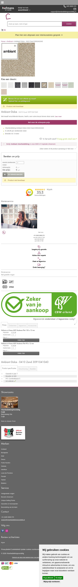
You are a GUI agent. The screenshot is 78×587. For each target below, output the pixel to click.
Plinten (4, 325)
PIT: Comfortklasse (12, 379)
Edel (2, 456)
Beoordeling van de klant (9, 507)
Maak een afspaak (6, 421)
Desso (3, 459)
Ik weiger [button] (59, 578)
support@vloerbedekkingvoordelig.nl (13, 520)
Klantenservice (5, 272)
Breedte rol (10, 376)
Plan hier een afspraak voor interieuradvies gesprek (39, 35)
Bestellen (33, 369)
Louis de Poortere (7, 473)
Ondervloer (13, 325)
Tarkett (3, 480)
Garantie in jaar (11, 374)
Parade (3, 476)
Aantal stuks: (7, 335)
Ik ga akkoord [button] (48, 578)
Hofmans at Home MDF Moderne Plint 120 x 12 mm (18, 330)
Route (14, 421)
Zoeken (69, 24)
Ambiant (10, 41)
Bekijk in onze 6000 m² (31, 144)
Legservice (22, 325)
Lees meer (58, 116)
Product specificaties (9, 368)
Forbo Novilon (5, 463)
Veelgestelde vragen (7, 493)
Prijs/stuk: (6, 332)
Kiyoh (3, 542)
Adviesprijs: (6, 167)
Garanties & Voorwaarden (9, 504)
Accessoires (32, 325)
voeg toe (21, 340)
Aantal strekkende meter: (8, 163)
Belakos (3, 483)
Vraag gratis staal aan (57, 139)
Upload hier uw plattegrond (22, 100)
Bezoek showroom (7, 497)
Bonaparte (4, 452)
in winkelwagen (15, 174)
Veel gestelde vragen (8, 275)
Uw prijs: (6, 170)
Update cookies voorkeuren (30, 549)
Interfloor (4, 469)
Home (3, 41)
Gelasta (3, 466)
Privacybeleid (5, 549)
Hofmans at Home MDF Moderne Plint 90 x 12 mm (17, 343)
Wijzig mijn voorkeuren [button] (52, 581)
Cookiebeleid (15, 549)
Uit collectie (10, 381)
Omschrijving (23, 369)
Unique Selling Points (8, 500)
